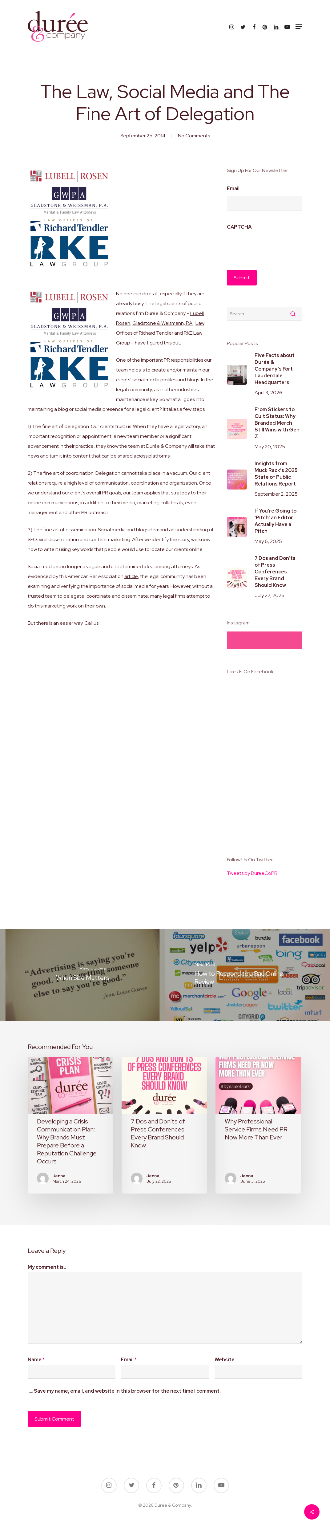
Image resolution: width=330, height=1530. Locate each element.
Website (225, 1359)
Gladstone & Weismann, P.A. (162, 323)
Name (36, 1359)
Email (233, 189)
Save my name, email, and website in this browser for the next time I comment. (127, 1391)
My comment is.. (47, 1267)
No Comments (194, 135)
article (131, 576)
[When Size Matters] (82, 975)
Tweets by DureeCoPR (252, 873)
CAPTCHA (239, 227)
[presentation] (273, 247)
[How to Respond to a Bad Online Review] (247, 975)
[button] (299, 26)
